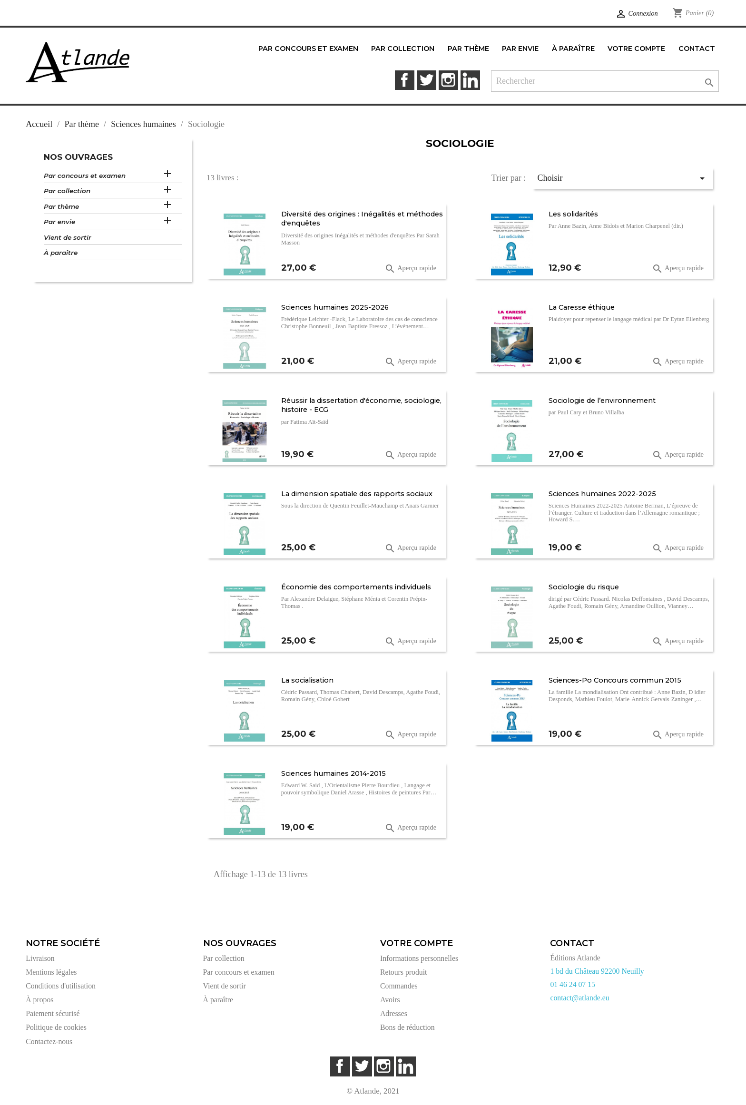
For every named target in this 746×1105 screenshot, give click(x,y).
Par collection (67, 191)
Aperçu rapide (410, 268)
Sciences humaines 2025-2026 (335, 307)
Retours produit (403, 972)
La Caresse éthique (582, 307)
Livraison (40, 958)
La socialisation (307, 680)
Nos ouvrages (78, 157)
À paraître (61, 252)
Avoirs (390, 1000)
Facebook (404, 80)
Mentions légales (51, 972)
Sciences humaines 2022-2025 (602, 493)
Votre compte (416, 943)
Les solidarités (573, 214)
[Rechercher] (605, 81)
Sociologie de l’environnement (602, 400)
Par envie (59, 221)
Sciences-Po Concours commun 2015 (615, 680)
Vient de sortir (67, 237)
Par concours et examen (85, 175)
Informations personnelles (419, 958)
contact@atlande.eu (579, 998)
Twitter (426, 80)
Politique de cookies (56, 1027)
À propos (39, 1000)
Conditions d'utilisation (61, 986)
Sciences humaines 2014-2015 (333, 773)
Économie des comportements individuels (356, 587)
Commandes (399, 986)
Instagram (448, 80)
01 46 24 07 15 (572, 984)
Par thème (61, 206)
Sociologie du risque (584, 587)
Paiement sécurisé (52, 1013)
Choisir (623, 178)
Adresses (393, 1013)
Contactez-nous (49, 1041)
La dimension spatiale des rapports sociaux (356, 493)
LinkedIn (470, 80)
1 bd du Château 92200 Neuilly (597, 971)
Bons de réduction (407, 1027)
